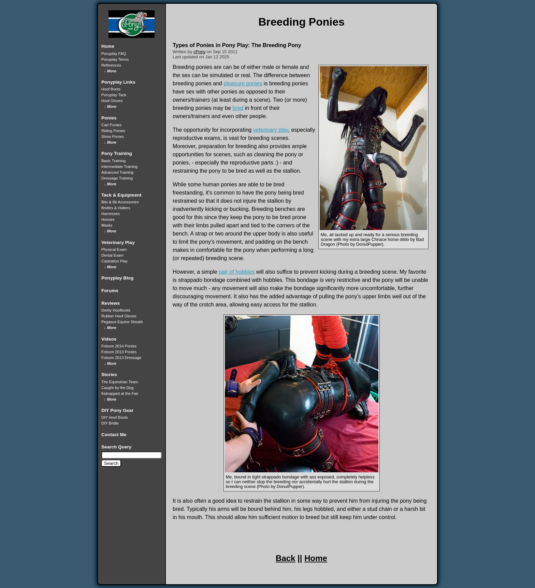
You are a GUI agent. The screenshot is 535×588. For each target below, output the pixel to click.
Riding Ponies (113, 131)
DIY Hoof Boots (114, 417)
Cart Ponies (111, 125)
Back (285, 558)
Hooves (107, 219)
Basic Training (113, 161)
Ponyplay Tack (113, 95)
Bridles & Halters (115, 208)
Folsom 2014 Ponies (118, 346)
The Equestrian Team (119, 382)
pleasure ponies (242, 83)
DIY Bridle (110, 423)
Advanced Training (117, 172)
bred (237, 108)
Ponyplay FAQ (113, 54)
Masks (107, 225)
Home (315, 558)
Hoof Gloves (111, 101)
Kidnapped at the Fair (119, 393)
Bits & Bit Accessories (120, 202)
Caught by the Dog (117, 388)
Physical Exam (114, 249)
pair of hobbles (237, 272)
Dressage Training (117, 178)
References (111, 65)
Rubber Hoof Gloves (118, 316)
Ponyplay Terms (115, 59)
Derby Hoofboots (115, 310)
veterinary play (270, 130)
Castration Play (114, 261)
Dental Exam (112, 255)
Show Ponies (112, 136)
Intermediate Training (119, 166)
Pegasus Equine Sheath (122, 322)
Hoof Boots (110, 89)
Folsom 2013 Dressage (121, 358)
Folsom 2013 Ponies (118, 352)
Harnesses (110, 214)
